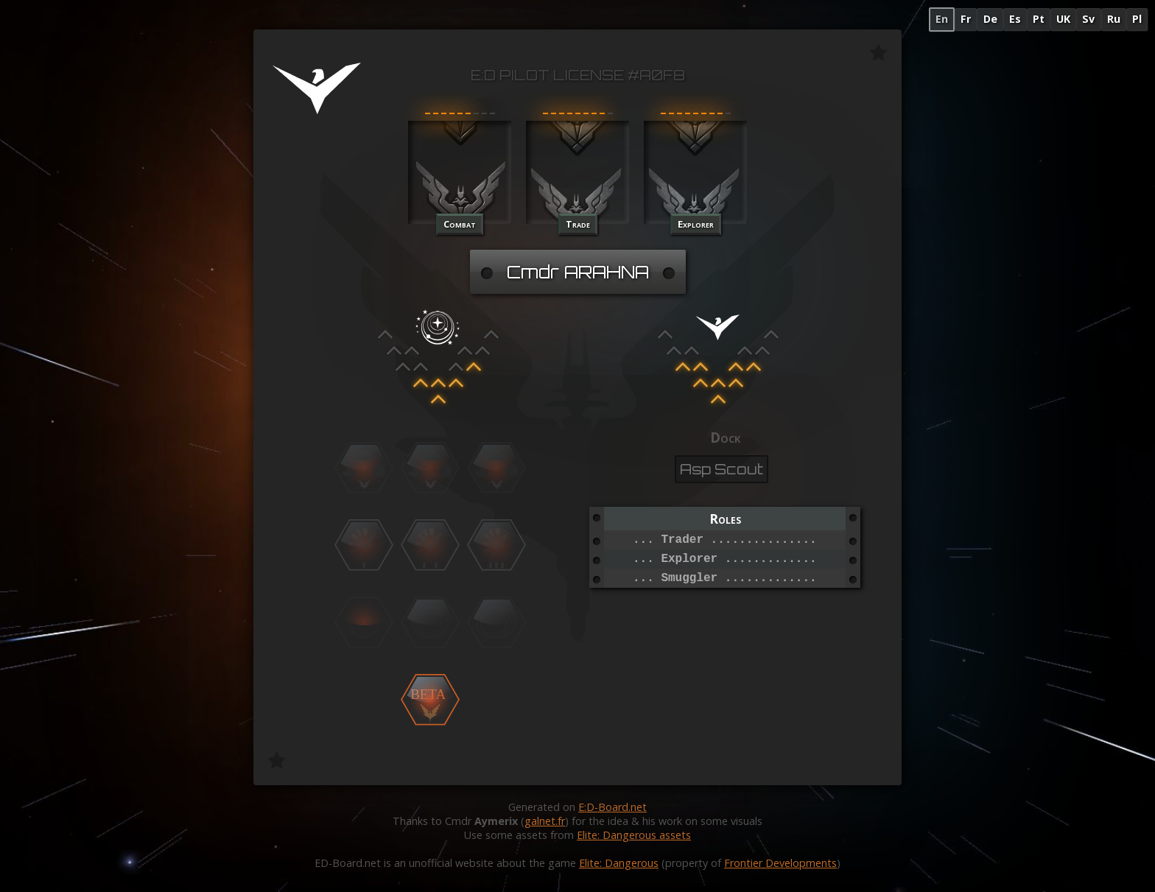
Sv (1088, 19)
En (941, 19)
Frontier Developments (780, 863)
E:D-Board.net (612, 807)
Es (1015, 19)
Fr (966, 19)
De (990, 19)
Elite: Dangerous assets (634, 835)
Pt (1039, 19)
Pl (1137, 19)
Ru (1113, 19)
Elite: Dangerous (619, 863)
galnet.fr (544, 821)
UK (1063, 19)
